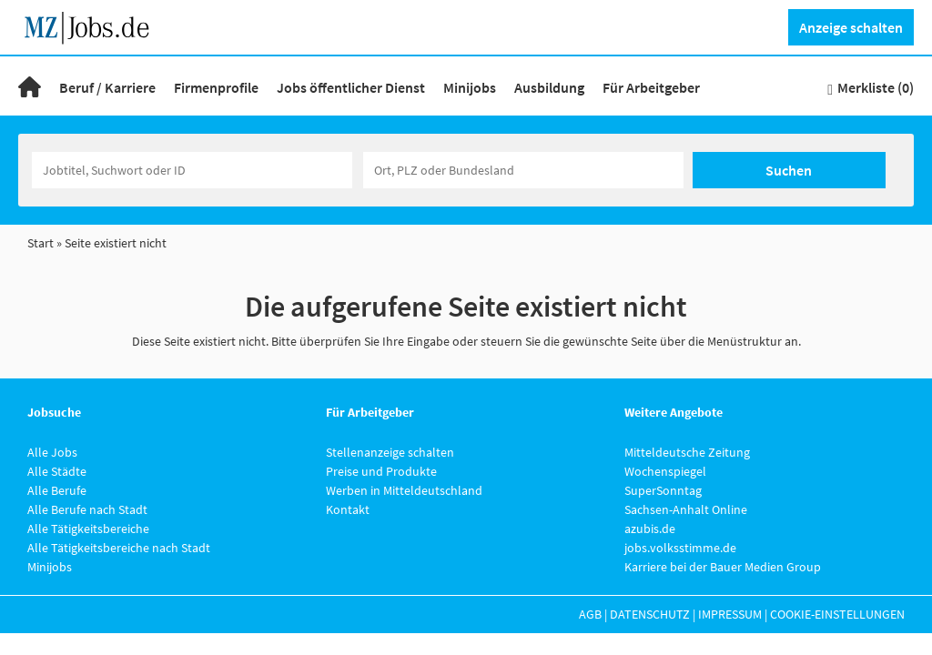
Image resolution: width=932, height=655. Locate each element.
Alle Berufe (56, 490)
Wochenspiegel (665, 471)
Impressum (730, 614)
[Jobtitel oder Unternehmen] (192, 170)
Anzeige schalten (851, 27)
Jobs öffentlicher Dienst (351, 87)
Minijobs (469, 87)
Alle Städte (56, 471)
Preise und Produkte (381, 471)
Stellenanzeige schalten (390, 452)
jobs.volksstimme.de (680, 547)
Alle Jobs (52, 452)
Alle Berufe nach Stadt (87, 509)
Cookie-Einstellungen (837, 614)
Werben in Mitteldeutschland (404, 490)
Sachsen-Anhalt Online (685, 509)
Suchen (788, 170)
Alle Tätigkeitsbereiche (88, 528)
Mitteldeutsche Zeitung (687, 452)
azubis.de (649, 528)
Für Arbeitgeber (651, 87)
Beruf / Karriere (107, 87)
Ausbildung (549, 87)
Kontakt (348, 509)
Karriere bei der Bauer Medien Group (722, 567)
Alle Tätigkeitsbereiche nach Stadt (118, 547)
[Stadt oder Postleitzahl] (523, 170)
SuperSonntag (663, 490)
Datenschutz (650, 614)
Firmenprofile (216, 87)
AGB (590, 614)
